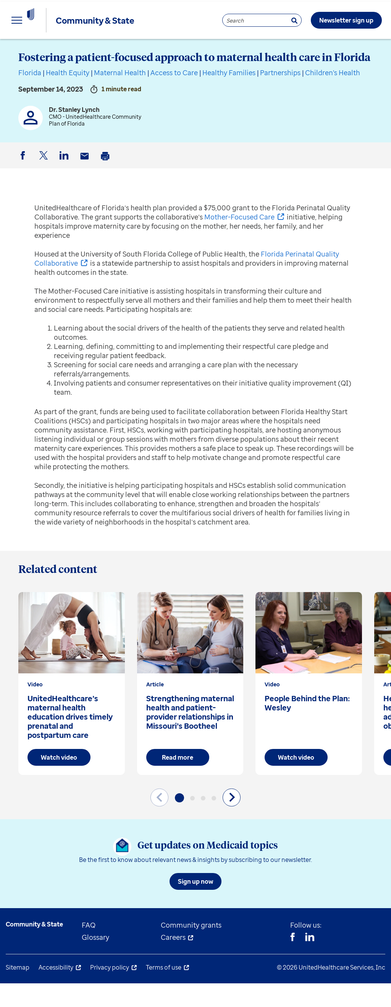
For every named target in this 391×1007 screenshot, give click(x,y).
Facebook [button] (24, 185)
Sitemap (17, 991)
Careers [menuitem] (173, 960)
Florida (29, 96)
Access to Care (174, 96)
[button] (179, 821)
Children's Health (332, 96)
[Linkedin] (309, 961)
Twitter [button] (44, 185)
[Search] (294, 20)
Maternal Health (120, 96)
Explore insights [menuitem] (32, 49)
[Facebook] (292, 961)
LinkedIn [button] (65, 185)
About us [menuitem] (275, 49)
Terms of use (163, 991)
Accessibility (56, 991)
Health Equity (67, 96)
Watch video (59, 781)
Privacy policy (109, 991)
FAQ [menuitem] (88, 948)
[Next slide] (232, 821)
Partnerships (280, 96)
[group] (71, 707)
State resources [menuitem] (111, 49)
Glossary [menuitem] (95, 960)
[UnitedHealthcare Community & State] (47, 20)
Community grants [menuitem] (191, 948)
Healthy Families (228, 96)
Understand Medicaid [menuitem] (198, 49)
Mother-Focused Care (239, 240)
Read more (177, 781)
